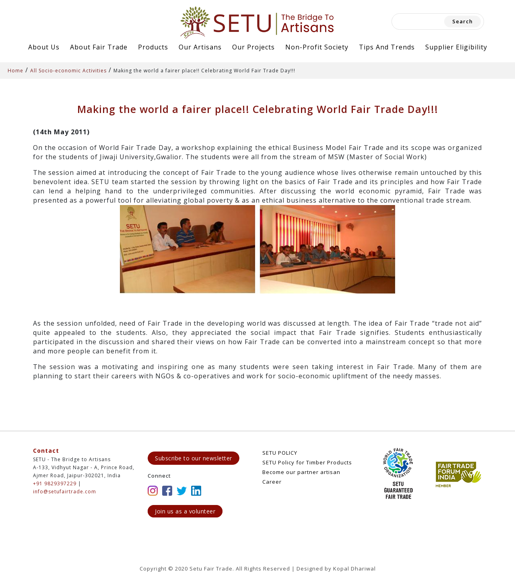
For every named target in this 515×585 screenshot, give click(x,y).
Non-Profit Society (316, 47)
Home (15, 70)
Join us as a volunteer (185, 511)
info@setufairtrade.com (64, 491)
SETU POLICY (279, 452)
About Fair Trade (99, 47)
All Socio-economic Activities (68, 70)
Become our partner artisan (301, 472)
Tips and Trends (387, 47)
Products (153, 47)
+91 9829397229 (54, 483)
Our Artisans (200, 47)
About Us (44, 47)
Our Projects (253, 47)
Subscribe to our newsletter (193, 458)
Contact (46, 450)
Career (272, 481)
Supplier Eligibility (456, 47)
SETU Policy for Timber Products (307, 462)
